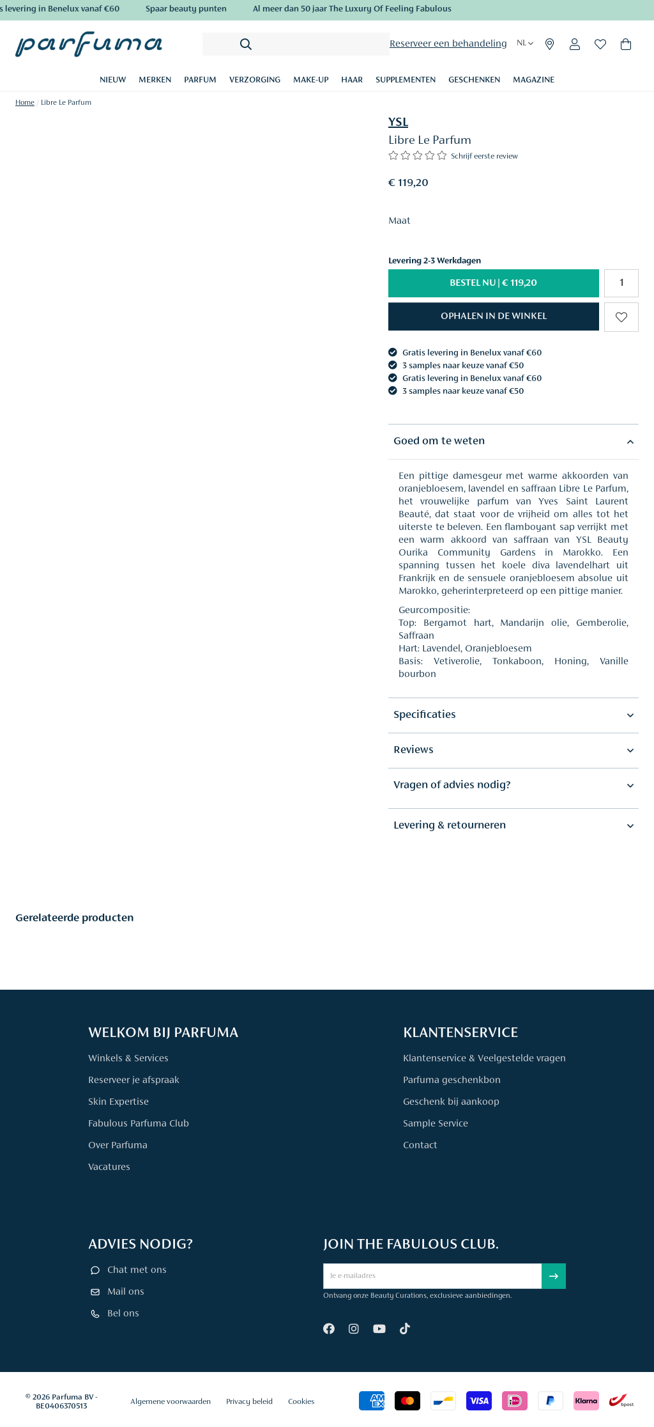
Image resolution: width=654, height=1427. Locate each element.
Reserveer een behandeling (448, 44)
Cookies (301, 1402)
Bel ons (123, 1314)
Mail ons (125, 1292)
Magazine (533, 80)
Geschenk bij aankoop (451, 1102)
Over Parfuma (118, 1146)
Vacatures (109, 1167)
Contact (420, 1146)
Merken (155, 80)
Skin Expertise (118, 1102)
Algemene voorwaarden (170, 1402)
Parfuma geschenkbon (452, 1080)
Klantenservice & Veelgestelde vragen (484, 1059)
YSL (398, 122)
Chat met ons (137, 1270)
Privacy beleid (249, 1402)
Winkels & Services (128, 1059)
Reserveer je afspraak (133, 1080)
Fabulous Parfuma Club (138, 1124)
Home (24, 103)
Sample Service (435, 1124)
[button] (493, 316)
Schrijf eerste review (484, 156)
